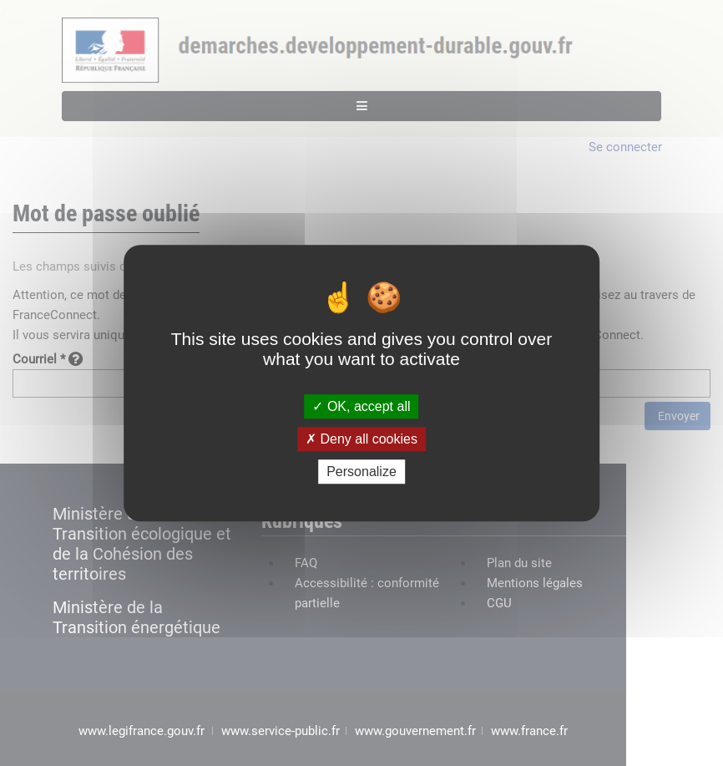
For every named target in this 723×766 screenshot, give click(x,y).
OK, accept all (361, 406)
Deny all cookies (361, 439)
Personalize (361, 471)
